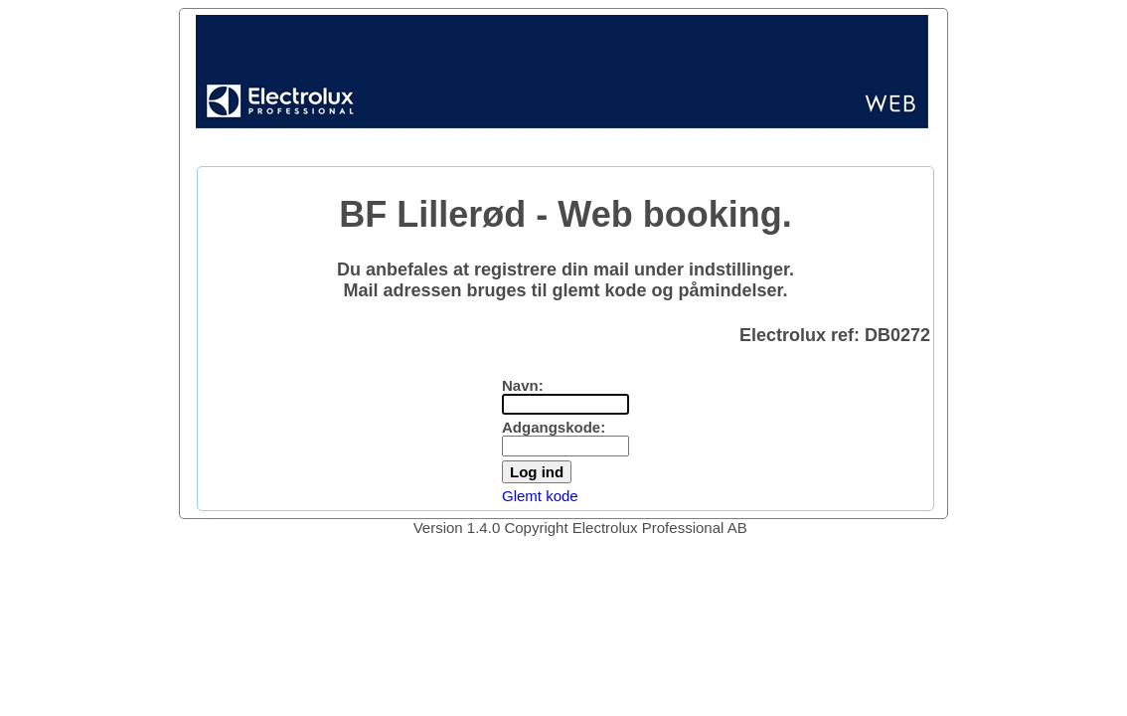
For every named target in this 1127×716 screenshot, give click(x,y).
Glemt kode (540, 495)
